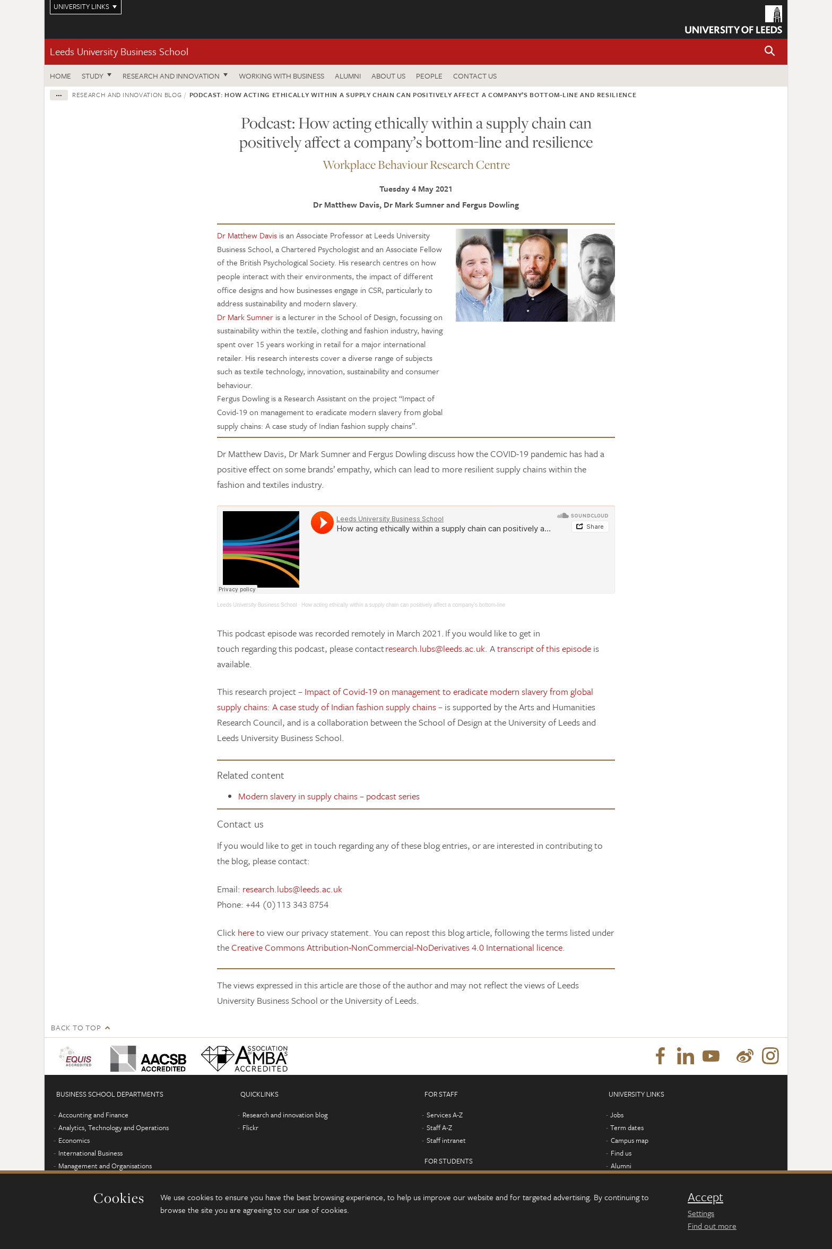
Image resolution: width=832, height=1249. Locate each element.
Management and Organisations (105, 1165)
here (246, 932)
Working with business (281, 75)
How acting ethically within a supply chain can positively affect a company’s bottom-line (403, 605)
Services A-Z (445, 1114)
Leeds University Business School (119, 51)
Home (60, 75)
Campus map (629, 1140)
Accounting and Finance (93, 1114)
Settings (701, 1213)
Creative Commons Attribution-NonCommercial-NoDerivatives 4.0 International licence (396, 947)
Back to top (76, 1027)
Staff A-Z (439, 1127)
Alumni (348, 75)
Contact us (475, 75)
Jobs (616, 1114)
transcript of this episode (544, 648)
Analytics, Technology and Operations (113, 1127)
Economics (74, 1140)
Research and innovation (171, 75)
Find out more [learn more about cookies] (712, 1225)
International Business (90, 1153)
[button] (770, 52)
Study (92, 75)
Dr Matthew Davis (247, 235)
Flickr (250, 1127)
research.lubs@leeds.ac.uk (435, 648)
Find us (621, 1153)
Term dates (627, 1127)
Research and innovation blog (126, 94)
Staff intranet (446, 1140)
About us (388, 75)
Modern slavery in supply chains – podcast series (329, 796)
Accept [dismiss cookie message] (705, 1197)
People (429, 75)
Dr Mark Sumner (245, 317)
